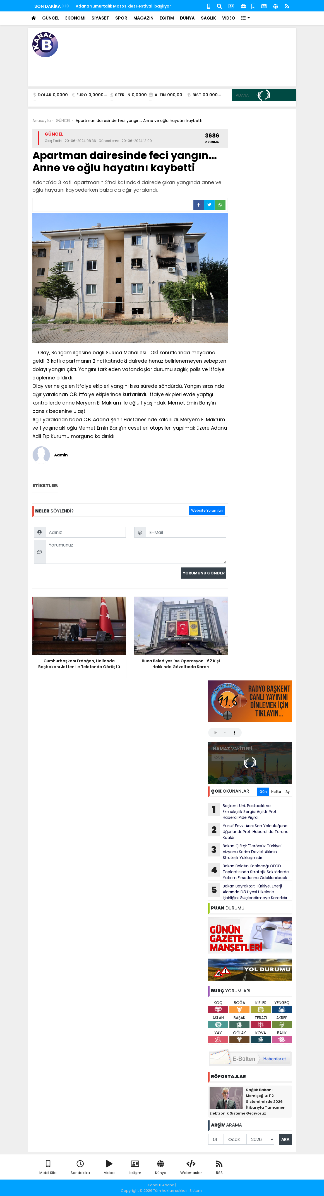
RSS (219, 1167)
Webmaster (191, 1167)
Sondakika (80, 1167)
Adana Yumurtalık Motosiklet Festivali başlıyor (123, 6)
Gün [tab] (263, 791)
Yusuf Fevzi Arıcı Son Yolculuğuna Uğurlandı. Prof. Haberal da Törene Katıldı (248, 831)
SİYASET (100, 18)
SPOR (121, 18)
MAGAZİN (143, 18)
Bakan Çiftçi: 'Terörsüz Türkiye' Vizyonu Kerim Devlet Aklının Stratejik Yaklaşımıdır (245, 851)
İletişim (135, 1167)
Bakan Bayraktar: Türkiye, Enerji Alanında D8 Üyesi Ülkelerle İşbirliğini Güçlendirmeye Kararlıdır (247, 892)
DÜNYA (187, 18)
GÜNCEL (50, 18)
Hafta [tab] (276, 791)
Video (109, 1167)
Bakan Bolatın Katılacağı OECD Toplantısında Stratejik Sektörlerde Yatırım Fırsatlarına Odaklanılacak (248, 871)
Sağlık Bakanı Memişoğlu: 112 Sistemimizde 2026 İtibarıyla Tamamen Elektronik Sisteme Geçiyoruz (247, 1101)
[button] (245, 18)
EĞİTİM (167, 18)
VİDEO (228, 18)
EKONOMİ (75, 18)
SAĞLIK (208, 18)
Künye (160, 1167)
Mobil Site (48, 1167)
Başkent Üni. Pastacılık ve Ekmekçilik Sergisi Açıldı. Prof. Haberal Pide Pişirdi (242, 811)
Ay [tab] (287, 791)
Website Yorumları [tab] (207, 510)
